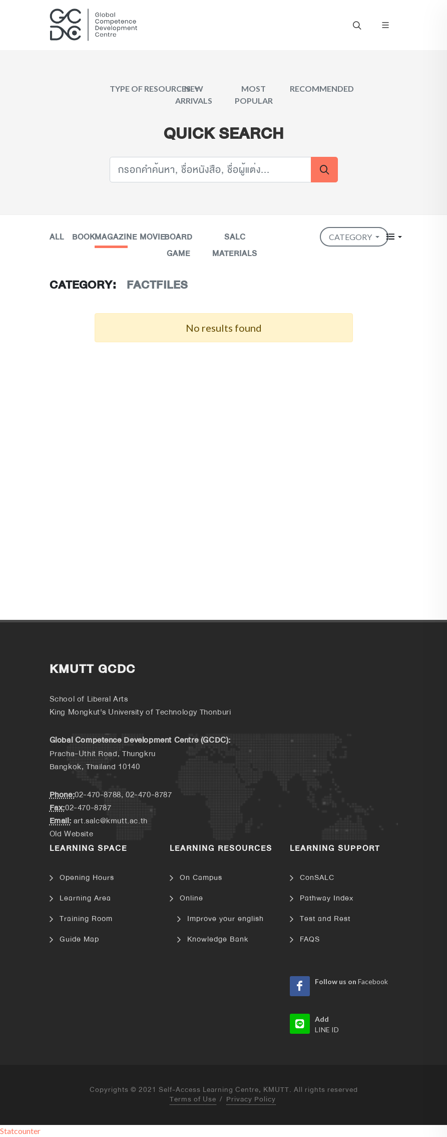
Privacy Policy (251, 1099)
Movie (152, 237)
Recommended (322, 88)
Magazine (116, 237)
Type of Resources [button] (151, 88)
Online (191, 898)
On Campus (201, 877)
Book (83, 237)
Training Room (86, 919)
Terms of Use (193, 1099)
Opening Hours (87, 877)
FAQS (310, 939)
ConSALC (317, 877)
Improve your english (225, 919)
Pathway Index (326, 898)
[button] (394, 237)
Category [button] (351, 237)
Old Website (72, 833)
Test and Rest (325, 919)
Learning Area (85, 898)
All (57, 237)
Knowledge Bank (217, 939)
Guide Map (79, 939)
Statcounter (20, 1130)
